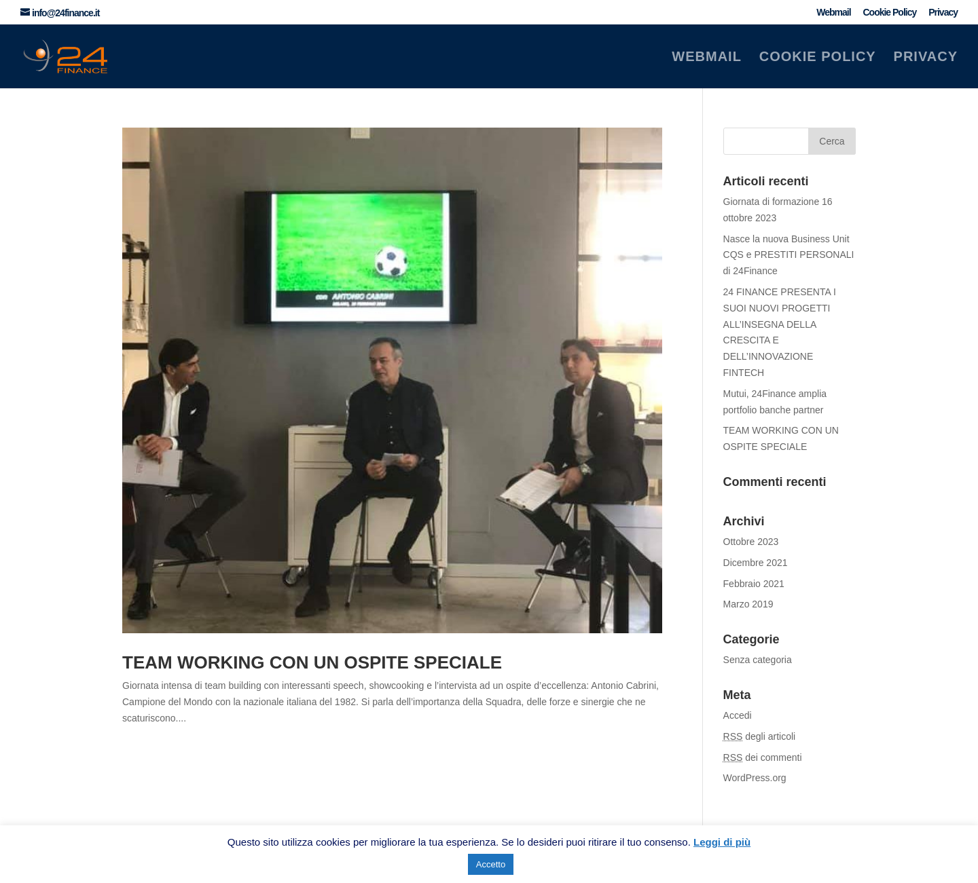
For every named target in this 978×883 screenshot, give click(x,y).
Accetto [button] (490, 864)
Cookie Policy (889, 12)
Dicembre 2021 (755, 562)
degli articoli (759, 736)
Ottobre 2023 (751, 541)
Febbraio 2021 (753, 583)
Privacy (943, 12)
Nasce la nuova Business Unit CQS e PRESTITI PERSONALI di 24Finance (788, 255)
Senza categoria (757, 659)
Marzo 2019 (748, 604)
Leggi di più (721, 842)
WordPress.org (754, 777)
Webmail (833, 12)
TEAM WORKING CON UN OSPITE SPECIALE (312, 662)
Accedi (737, 715)
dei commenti (762, 757)
